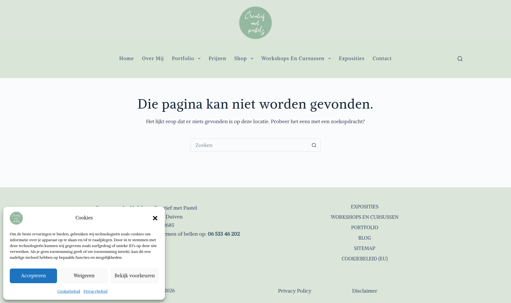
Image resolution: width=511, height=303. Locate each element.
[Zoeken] (460, 58)
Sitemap (364, 248)
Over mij (153, 58)
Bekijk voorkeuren (135, 275)
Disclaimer (364, 290)
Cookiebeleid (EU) (365, 259)
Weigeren (84, 275)
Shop (245, 58)
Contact (382, 58)
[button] (155, 218)
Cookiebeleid (68, 291)
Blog (364, 238)
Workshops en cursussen (297, 58)
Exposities (352, 58)
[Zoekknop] (314, 145)
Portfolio (187, 58)
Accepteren (33, 275)
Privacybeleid (95, 291)
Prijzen (217, 58)
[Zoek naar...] (249, 145)
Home (126, 58)
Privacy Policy (295, 290)
